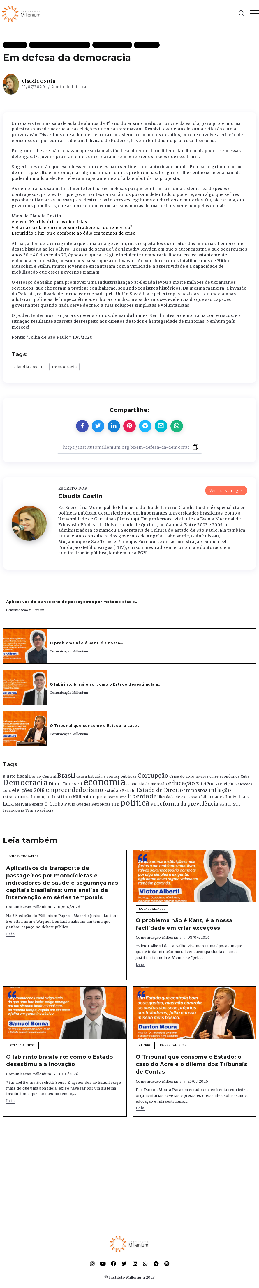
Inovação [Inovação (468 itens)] (41, 796)
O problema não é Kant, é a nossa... (86, 643)
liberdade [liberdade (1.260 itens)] (142, 796)
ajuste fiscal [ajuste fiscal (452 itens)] (15, 776)
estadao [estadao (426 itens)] (112, 790)
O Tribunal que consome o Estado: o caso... (95, 725)
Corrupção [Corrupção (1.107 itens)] (153, 775)
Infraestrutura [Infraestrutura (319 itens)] (16, 797)
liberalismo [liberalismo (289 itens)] (117, 797)
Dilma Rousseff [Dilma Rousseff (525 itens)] (66, 783)
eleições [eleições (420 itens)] (228, 783)
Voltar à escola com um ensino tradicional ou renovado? (72, 227)
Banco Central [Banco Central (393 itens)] (43, 776)
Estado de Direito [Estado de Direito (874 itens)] (160, 790)
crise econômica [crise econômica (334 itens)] (224, 776)
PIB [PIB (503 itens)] (116, 804)
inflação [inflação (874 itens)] (220, 790)
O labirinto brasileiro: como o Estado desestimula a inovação (59, 1060)
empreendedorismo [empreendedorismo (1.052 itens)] (74, 790)
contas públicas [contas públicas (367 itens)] (122, 776)
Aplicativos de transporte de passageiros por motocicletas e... (72, 601)
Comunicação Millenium (25, 610)
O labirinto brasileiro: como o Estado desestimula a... (105, 684)
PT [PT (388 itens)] (153, 804)
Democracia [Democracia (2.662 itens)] (25, 782)
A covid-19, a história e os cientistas (49, 221)
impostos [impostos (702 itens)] (196, 790)
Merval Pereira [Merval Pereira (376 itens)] (29, 804)
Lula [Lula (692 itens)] (8, 804)
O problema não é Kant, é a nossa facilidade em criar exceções (184, 924)
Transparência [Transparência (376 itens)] (39, 810)
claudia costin (29, 366)
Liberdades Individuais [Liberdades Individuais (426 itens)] (225, 796)
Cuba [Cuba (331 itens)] (245, 776)
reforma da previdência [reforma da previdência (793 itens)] (188, 804)
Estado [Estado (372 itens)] (128, 790)
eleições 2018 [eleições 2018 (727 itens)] (28, 790)
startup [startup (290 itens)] (225, 804)
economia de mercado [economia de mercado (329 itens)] (146, 784)
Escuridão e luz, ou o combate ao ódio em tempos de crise (73, 233)
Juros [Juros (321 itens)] (102, 797)
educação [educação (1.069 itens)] (181, 783)
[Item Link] (25, 646)
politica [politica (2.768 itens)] (135, 803)
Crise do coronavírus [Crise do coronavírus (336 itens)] (188, 776)
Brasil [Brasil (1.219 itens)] (66, 775)
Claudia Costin (39, 81)
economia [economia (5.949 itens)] (104, 782)
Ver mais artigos (226, 490)
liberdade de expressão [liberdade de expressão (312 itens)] (179, 797)
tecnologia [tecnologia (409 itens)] (13, 810)
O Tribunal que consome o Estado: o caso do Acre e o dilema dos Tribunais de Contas (191, 1064)
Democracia (64, 366)
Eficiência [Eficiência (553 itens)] (207, 783)
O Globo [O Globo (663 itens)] (54, 804)
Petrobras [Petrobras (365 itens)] (101, 804)
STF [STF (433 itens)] (237, 804)
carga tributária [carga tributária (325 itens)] (91, 776)
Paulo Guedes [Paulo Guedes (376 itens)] (77, 804)
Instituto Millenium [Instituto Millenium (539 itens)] (74, 796)
